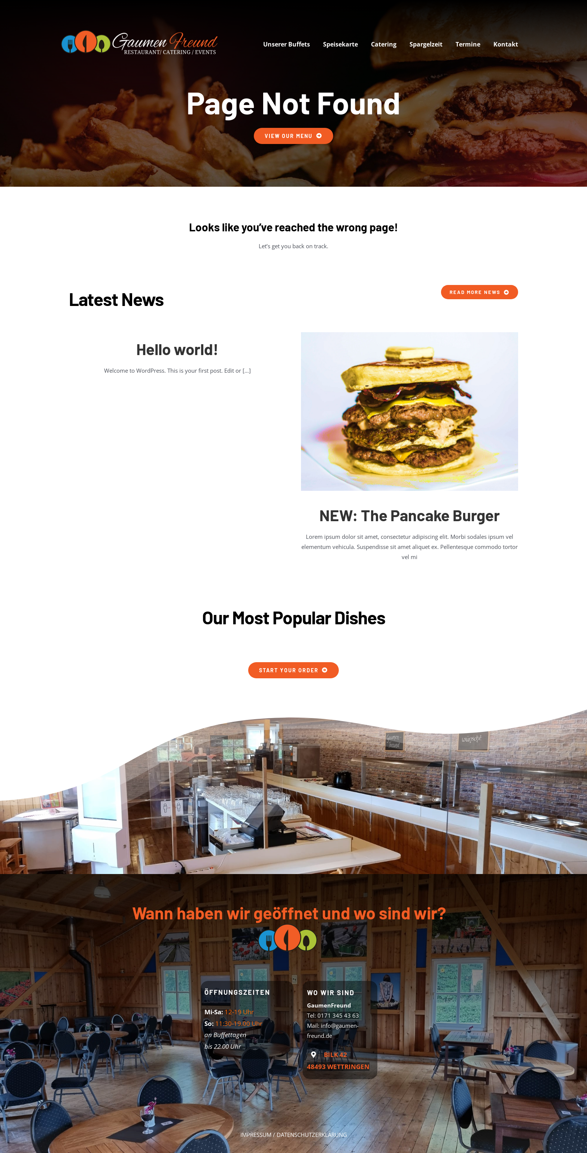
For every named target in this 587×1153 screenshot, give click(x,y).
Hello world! (177, 348)
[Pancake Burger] (409, 335)
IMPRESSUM (255, 1134)
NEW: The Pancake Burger (409, 514)
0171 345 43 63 (338, 1015)
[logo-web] (141, 29)
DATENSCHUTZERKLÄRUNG (312, 1134)
